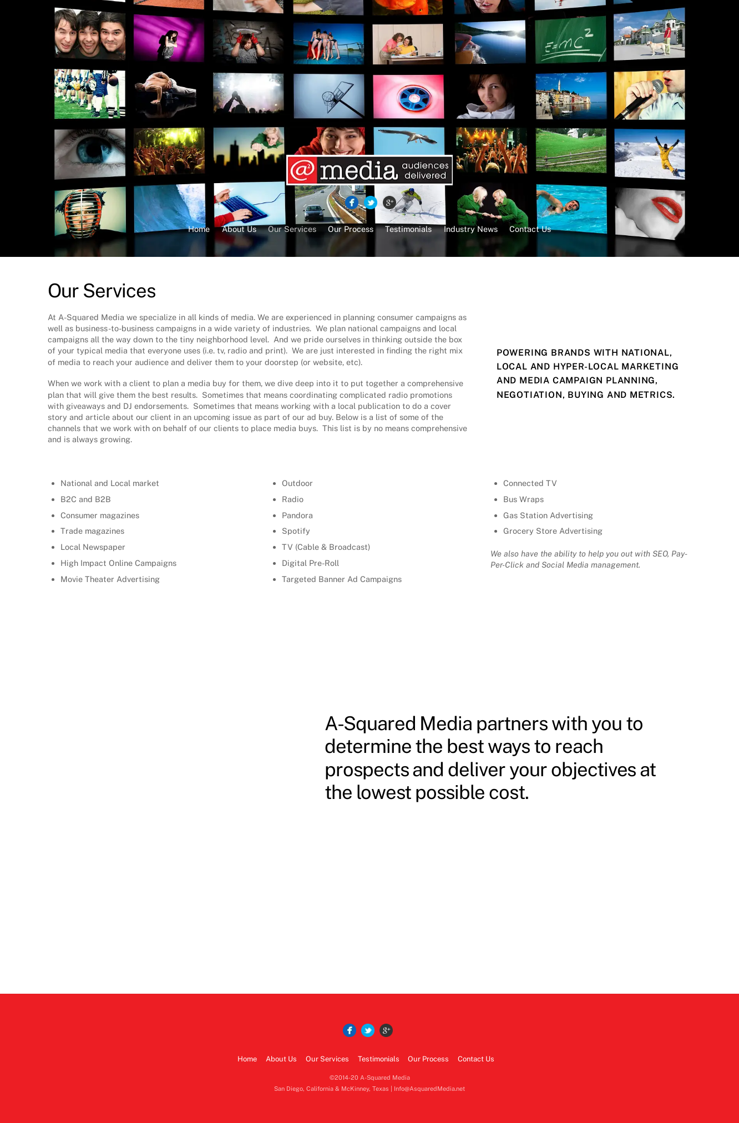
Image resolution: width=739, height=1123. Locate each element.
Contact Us (530, 229)
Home (199, 229)
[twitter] (370, 203)
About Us (239, 229)
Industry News (471, 229)
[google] (389, 203)
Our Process (350, 229)
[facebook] (351, 203)
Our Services (292, 229)
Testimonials (408, 229)
